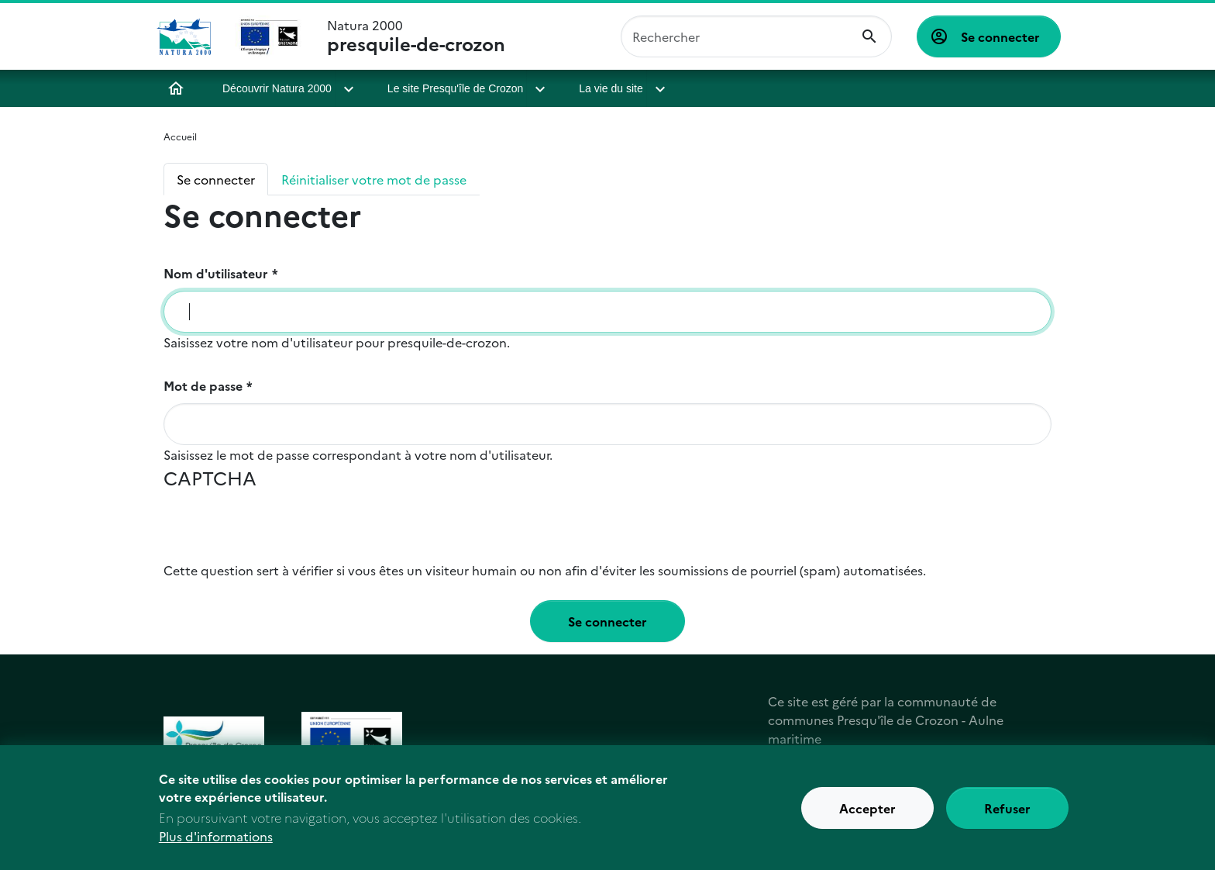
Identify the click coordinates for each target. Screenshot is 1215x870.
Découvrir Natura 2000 (277, 88)
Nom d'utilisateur (215, 272)
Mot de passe (203, 385)
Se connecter (1000, 36)
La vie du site (611, 88)
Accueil (176, 88)
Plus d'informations (216, 839)
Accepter (867, 810)
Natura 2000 (416, 36)
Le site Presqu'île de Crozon (455, 88)
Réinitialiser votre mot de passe (373, 179)
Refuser (1007, 810)
